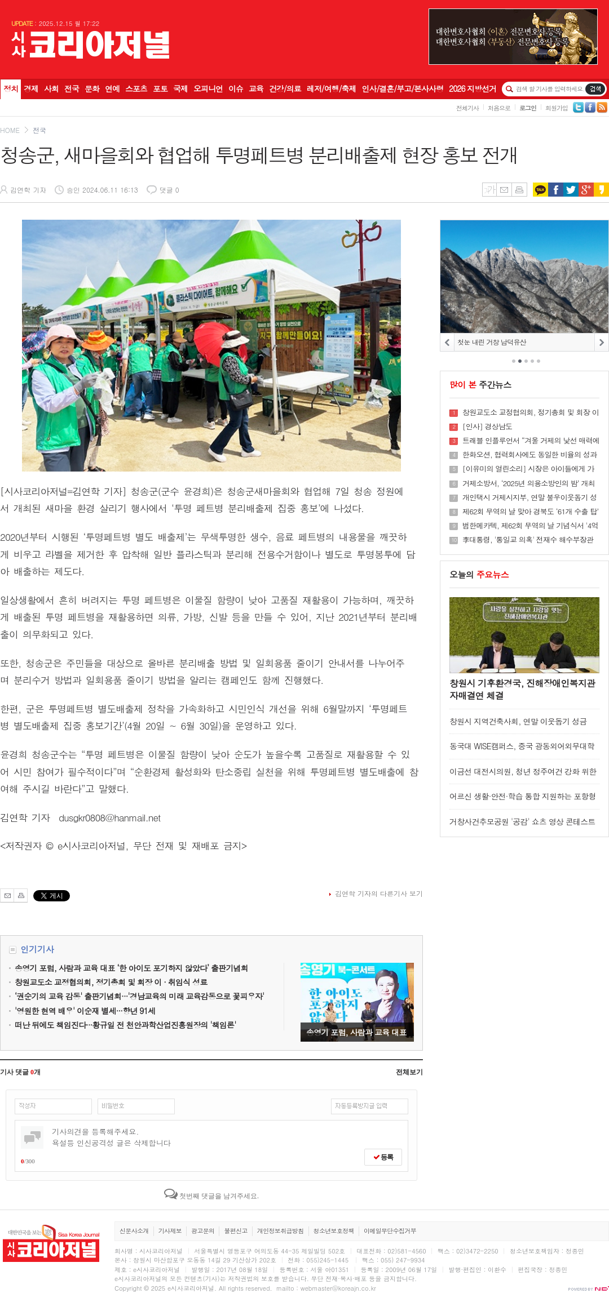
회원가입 (556, 108)
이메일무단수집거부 (390, 1230)
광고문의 (202, 1230)
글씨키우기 (489, 190)
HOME (10, 130)
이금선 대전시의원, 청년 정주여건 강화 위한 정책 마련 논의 (522, 777)
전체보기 (409, 1072)
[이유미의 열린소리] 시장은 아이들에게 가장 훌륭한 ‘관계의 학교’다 (528, 469)
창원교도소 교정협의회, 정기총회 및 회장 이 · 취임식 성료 (530, 412)
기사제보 (170, 1230)
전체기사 (467, 108)
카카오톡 (540, 190)
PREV (447, 342)
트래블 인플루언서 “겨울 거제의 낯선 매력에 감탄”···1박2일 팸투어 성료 (530, 440)
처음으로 (499, 108)
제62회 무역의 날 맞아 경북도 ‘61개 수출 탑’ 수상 (530, 511)
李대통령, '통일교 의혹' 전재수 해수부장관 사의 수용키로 (527, 540)
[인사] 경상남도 (487, 426)
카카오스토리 (601, 190)
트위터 (571, 190)
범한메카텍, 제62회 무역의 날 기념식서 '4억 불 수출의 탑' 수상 (530, 526)
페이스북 (555, 190)
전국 (39, 130)
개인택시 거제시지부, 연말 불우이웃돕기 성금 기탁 (529, 497)
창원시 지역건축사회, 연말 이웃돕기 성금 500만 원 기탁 (517, 726)
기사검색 (595, 89)
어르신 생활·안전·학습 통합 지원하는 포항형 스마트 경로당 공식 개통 (522, 801)
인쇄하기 (519, 190)
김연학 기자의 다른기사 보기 (379, 893)
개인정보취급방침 (280, 1230)
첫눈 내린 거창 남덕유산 (491, 341)
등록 (383, 1157)
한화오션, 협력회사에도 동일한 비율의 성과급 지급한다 (529, 455)
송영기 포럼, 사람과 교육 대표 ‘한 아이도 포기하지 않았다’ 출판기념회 (357, 1002)
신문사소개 (134, 1230)
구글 (586, 190)
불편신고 (235, 1230)
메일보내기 (503, 190)
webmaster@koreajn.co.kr (338, 1288)
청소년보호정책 (334, 1230)
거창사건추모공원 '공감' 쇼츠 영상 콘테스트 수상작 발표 (522, 827)
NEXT (601, 342)
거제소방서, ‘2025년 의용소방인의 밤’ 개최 (528, 483)
